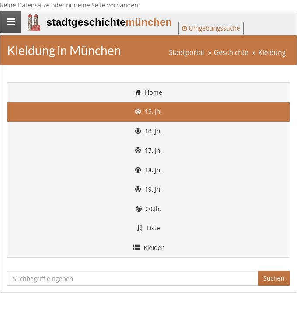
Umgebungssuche (211, 28)
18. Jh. (148, 170)
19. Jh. (148, 189)
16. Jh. (148, 131)
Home (148, 92)
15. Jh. (148, 111)
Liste (148, 228)
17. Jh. (148, 150)
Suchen (273, 278)
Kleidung (272, 52)
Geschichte (231, 52)
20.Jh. (148, 209)
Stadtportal (186, 52)
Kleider (148, 247)
